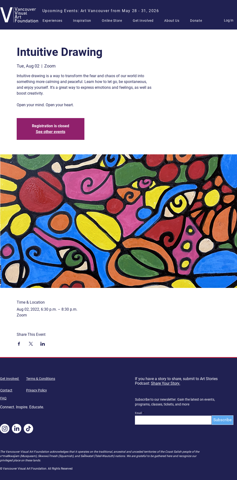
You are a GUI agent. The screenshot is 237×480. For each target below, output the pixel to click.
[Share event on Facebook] (19, 344)
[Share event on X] (31, 344)
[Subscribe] (222, 420)
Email (138, 413)
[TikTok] (28, 428)
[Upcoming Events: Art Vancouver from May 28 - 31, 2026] (101, 11)
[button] (54, 20)
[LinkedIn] (16, 428)
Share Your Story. (165, 383)
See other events (50, 131)
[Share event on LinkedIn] (42, 344)
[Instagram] (4, 428)
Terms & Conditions (40, 379)
